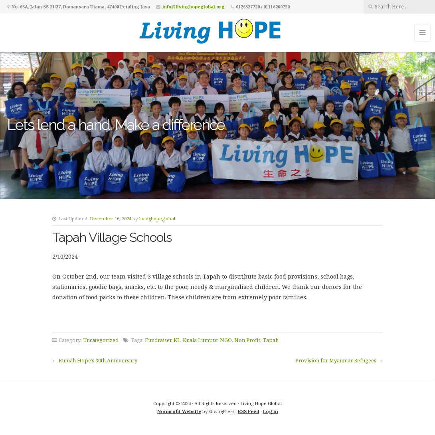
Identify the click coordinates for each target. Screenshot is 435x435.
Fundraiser (158, 340)
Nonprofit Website (179, 411)
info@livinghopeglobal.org (193, 7)
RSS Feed (248, 411)
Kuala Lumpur (200, 340)
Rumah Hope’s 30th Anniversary (98, 360)
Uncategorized (101, 340)
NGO (226, 340)
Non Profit (247, 340)
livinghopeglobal (157, 218)
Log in (270, 411)
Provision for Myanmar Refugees (335, 360)
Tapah (271, 340)
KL (177, 340)
